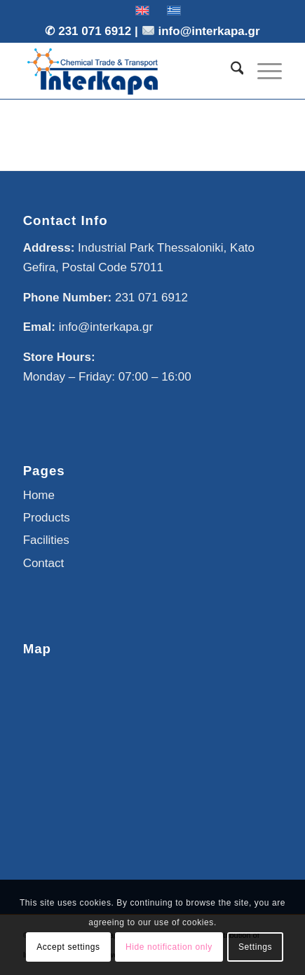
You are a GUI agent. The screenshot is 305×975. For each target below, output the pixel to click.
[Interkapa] (127, 71)
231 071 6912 (96, 31)
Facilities (46, 540)
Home (39, 495)
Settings (255, 947)
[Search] (230, 71)
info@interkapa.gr (209, 31)
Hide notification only (169, 947)
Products (46, 517)
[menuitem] (230, 71)
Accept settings (68, 947)
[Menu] (262, 71)
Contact (44, 563)
